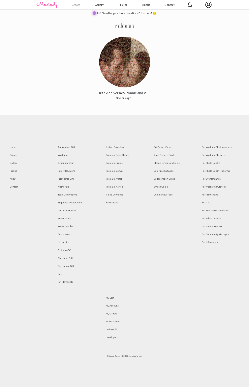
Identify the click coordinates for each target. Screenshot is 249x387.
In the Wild (111, 329)
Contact (169, 4)
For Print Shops (210, 194)
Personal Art (64, 218)
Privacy (110, 356)
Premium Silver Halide (117, 154)
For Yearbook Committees (215, 210)
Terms (117, 356)
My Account (112, 305)
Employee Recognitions (70, 202)
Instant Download (115, 147)
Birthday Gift (64, 250)
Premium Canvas (114, 170)
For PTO (206, 202)
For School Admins (211, 218)
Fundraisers (64, 234)
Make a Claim (112, 321)
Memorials (63, 186)
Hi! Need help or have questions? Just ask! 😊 (126, 13)
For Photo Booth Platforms (216, 170)
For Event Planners (211, 178)
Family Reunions (66, 170)
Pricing (122, 4)
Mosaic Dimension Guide (167, 162)
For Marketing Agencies (214, 186)
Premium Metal (114, 178)
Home (13, 147)
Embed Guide (161, 186)
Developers (112, 337)
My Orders (111, 313)
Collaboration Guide (164, 178)
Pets (60, 273)
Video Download (114, 194)
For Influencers (210, 242)
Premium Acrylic (114, 186)
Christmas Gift (65, 258)
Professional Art (66, 226)
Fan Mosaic (112, 202)
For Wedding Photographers (217, 147)
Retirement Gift (66, 265)
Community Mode (163, 194)
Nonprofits (63, 242)
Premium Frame (114, 162)
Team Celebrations (67, 194)
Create (76, 4)
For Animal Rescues (212, 226)
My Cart (110, 297)
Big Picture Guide (163, 147)
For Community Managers (215, 234)
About (146, 4)
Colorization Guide (163, 170)
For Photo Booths (211, 162)
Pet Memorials (65, 281)
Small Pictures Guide (164, 154)
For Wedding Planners (213, 154)
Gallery (99, 4)
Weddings (63, 154)
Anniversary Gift (66, 147)
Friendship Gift (66, 178)
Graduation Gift (66, 162)
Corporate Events (67, 210)
